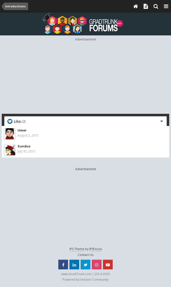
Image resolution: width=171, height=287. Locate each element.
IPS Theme (77, 249)
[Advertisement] (86, 77)
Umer (22, 130)
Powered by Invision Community (85, 279)
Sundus (24, 146)
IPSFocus (95, 249)
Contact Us (85, 255)
